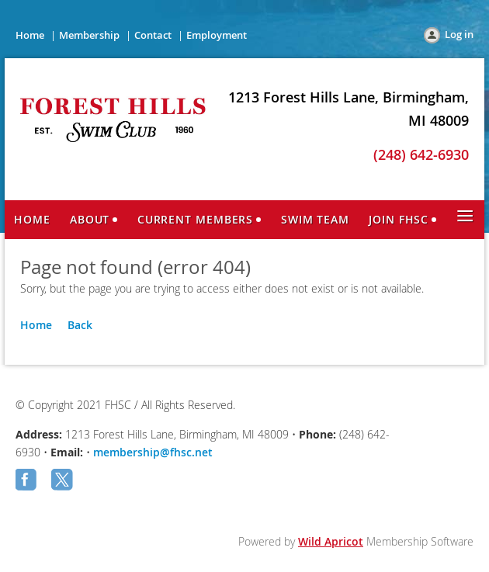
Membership (89, 35)
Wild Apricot (330, 541)
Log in (459, 34)
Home (30, 35)
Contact (153, 35)
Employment (216, 35)
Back (80, 324)
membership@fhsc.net (153, 452)
